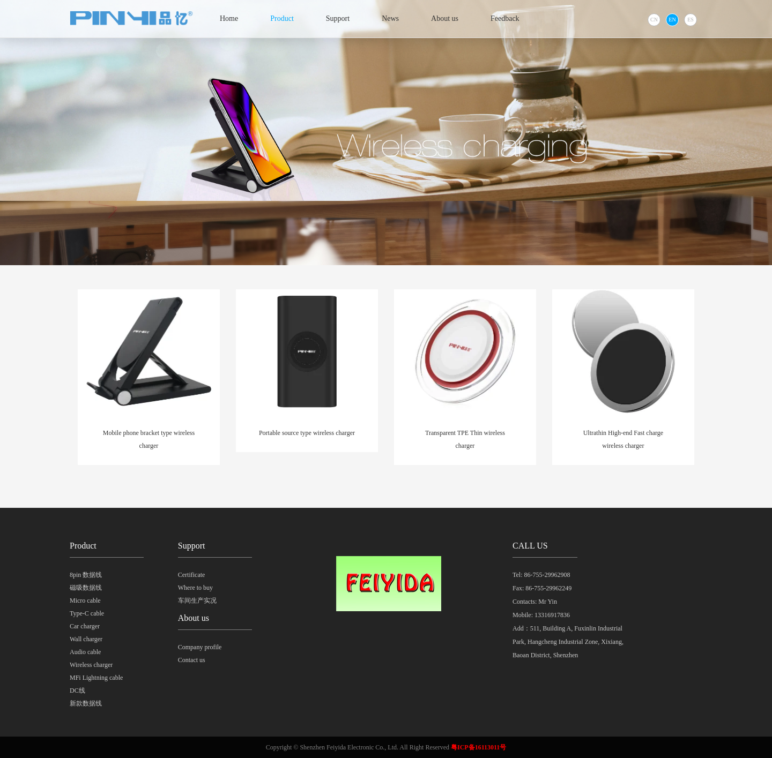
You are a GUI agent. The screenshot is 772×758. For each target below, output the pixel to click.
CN (654, 19)
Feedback (505, 18)
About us (444, 18)
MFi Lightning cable (96, 677)
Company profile (200, 647)
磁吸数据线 (86, 587)
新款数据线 (86, 703)
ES (690, 19)
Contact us (191, 660)
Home (229, 18)
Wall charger (86, 639)
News (390, 18)
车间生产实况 (197, 600)
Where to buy (195, 587)
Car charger (85, 626)
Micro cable (85, 600)
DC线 (77, 690)
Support (338, 18)
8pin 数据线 (86, 575)
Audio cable (85, 652)
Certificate (191, 575)
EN (672, 19)
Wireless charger (91, 665)
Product (282, 18)
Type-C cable (87, 613)
